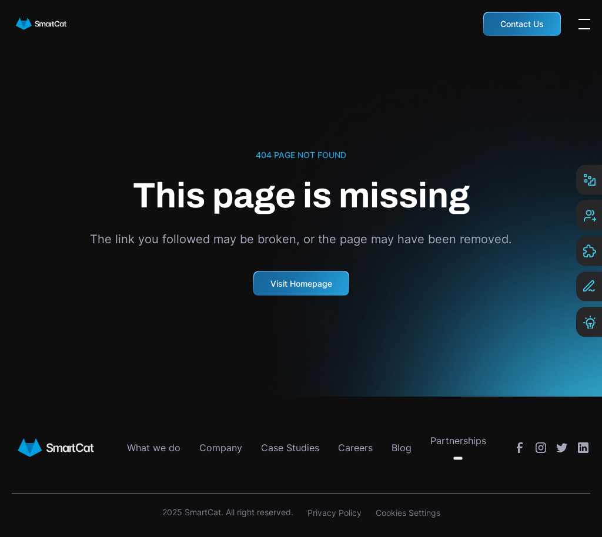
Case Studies (290, 448)
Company (220, 448)
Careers (355, 448)
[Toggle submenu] (458, 458)
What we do (153, 448)
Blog (402, 448)
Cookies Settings (408, 513)
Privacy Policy (334, 513)
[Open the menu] (584, 24)
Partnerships (458, 441)
